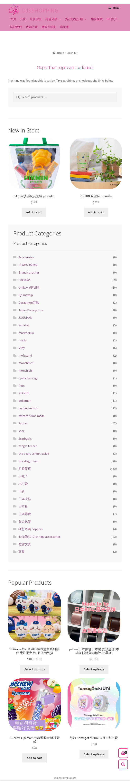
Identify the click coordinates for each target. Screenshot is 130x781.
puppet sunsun (28, 408)
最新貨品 (36, 19)
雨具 (21, 552)
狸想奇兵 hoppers (30, 529)
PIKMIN (23, 393)
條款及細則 (49, 27)
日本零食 (24, 514)
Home (60, 53)
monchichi (25, 370)
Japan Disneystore (30, 310)
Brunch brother (28, 272)
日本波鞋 (24, 499)
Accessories (26, 257)
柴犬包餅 (24, 521)
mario (22, 340)
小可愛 (23, 484)
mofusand (25, 355)
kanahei (23, 325)
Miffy (21, 348)
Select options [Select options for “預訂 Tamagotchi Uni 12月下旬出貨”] (94, 754)
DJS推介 (112, 19)
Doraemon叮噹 (28, 302)
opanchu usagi (28, 378)
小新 (21, 491)
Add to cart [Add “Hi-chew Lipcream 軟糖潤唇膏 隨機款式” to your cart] (34, 758)
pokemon (24, 401)
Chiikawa (24, 280)
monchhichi (26, 363)
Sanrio (22, 423)
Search (123, 764)
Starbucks (25, 438)
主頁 (13, 19)
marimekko (26, 333)
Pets (21, 385)
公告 (23, 19)
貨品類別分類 (74, 19)
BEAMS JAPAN (27, 265)
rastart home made (31, 416)
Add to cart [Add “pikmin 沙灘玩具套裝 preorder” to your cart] (34, 212)
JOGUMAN (25, 317)
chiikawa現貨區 (28, 287)
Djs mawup (25, 295)
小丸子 (23, 476)
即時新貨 (24, 469)
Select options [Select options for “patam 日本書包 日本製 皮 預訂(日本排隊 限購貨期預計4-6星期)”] (94, 669)
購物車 (64, 27)
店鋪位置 (32, 27)
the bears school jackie (33, 453)
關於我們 (16, 27)
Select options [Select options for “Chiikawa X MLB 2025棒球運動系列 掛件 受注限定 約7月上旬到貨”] (34, 669)
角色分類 (51, 19)
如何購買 (97, 19)
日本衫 (23, 506)
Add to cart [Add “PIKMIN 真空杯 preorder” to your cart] (96, 212)
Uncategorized (28, 461)
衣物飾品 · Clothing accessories (39, 537)
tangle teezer (27, 446)
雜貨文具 (24, 544)
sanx (21, 431)
